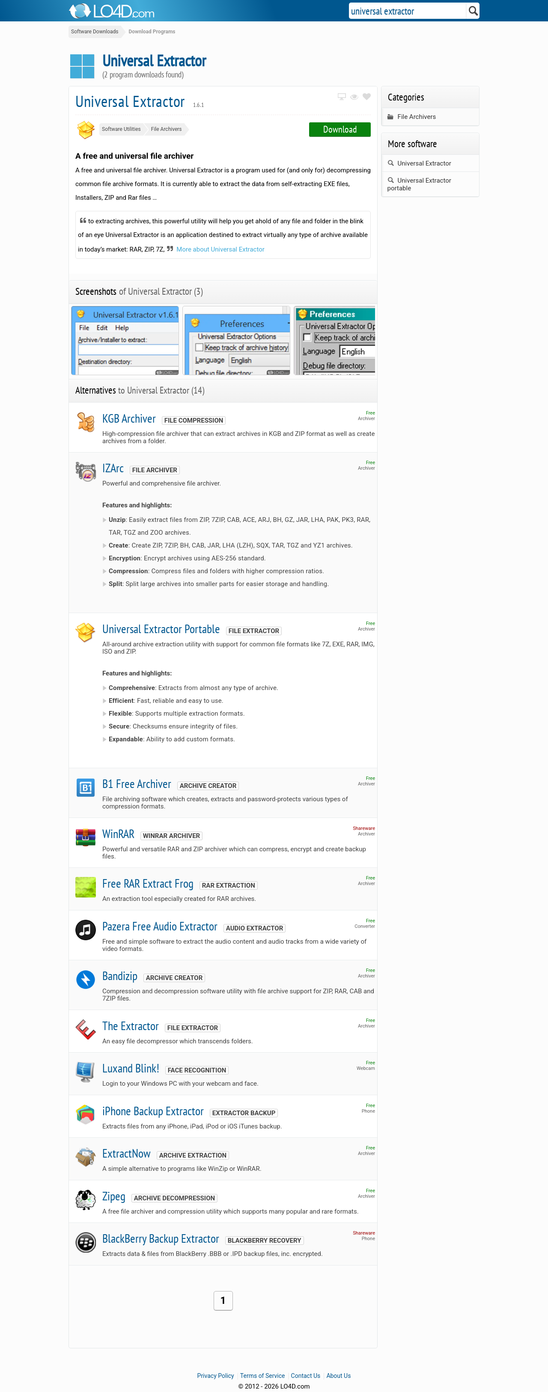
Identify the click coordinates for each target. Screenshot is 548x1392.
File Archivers (166, 129)
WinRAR (118, 833)
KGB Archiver (129, 418)
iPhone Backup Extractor (153, 1111)
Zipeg (113, 1196)
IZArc (113, 468)
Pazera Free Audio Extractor (159, 926)
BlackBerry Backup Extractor (160, 1238)
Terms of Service (262, 1375)
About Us (338, 1375)
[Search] (474, 11)
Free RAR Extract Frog (148, 883)
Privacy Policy (215, 1375)
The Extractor (130, 1026)
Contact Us (306, 1375)
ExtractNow (126, 1153)
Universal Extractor (139, 101)
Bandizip (119, 975)
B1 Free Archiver (136, 783)
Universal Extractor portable (419, 184)
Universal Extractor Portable (161, 629)
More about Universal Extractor (220, 249)
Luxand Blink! (130, 1068)
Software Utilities (121, 129)
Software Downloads (95, 32)
